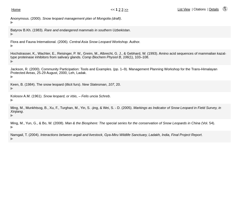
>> (126, 9)
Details (214, 9)
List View (183, 9)
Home (16, 9)
